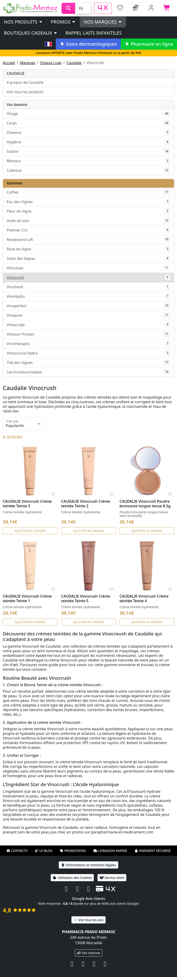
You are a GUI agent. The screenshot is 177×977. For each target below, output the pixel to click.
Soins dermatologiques (88, 44)
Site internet (88, 953)
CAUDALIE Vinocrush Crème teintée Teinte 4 (144, 598)
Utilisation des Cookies (72, 877)
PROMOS (63, 22)
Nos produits (23, 22)
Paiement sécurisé (152, 850)
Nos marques (103, 22)
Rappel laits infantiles (93, 33)
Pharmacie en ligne (149, 44)
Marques (27, 62)
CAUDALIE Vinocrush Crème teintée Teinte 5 (85, 598)
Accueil (9, 62)
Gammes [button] (14, 183)
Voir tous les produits (25, 91)
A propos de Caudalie (25, 82)
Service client (112, 877)
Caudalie (74, 62)
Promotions (72, 850)
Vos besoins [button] (17, 104)
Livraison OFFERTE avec (88, 53)
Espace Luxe (51, 62)
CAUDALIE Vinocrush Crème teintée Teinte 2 (85, 503)
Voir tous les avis (88, 920)
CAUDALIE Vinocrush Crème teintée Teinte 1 (27, 598)
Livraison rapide (110, 850)
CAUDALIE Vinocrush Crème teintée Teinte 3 (27, 503)
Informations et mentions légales (88, 865)
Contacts (16, 850)
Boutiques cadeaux (31, 33)
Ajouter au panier (30, 531)
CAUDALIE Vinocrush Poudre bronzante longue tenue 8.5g (145, 503)
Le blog (44, 850)
